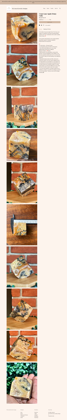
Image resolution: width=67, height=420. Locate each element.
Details (40, 29)
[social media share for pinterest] (43, 25)
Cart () (56, 8)
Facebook (36, 412)
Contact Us (22, 416)
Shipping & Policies (47, 29)
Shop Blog (36, 416)
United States (46, 19)
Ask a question (47, 25)
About (48, 8)
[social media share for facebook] (39, 25)
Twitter (35, 413)
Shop (44, 8)
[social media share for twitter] (41, 25)
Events (52, 8)
